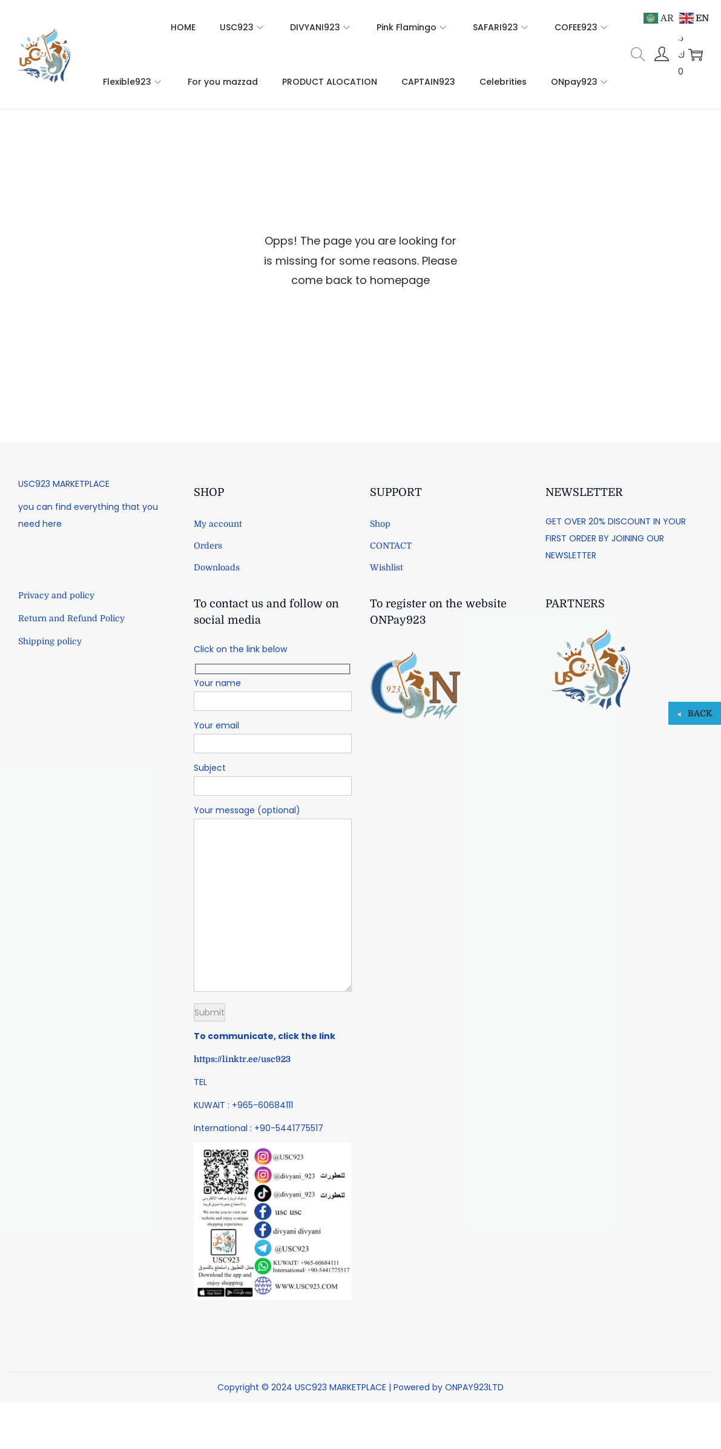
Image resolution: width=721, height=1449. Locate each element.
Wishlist (386, 567)
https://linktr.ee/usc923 (242, 1059)
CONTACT (391, 545)
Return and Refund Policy (71, 618)
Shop (380, 524)
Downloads (217, 567)
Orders (208, 545)
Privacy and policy (56, 595)
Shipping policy (50, 641)
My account (218, 524)
